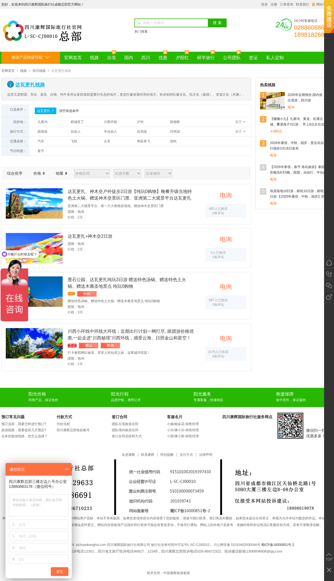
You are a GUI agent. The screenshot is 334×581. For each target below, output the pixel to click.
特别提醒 (167, 455)
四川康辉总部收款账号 (73, 430)
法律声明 (205, 455)
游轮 (173, 141)
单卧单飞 (143, 141)
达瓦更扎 (45, 111)
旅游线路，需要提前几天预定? (23, 430)
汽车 (41, 141)
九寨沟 (42, 122)
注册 (274, 4)
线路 (94, 57)
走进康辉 (128, 455)
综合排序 (14, 173)
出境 (111, 56)
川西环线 (110, 122)
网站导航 (321, 4)
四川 (145, 57)
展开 (238, 122)
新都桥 (175, 122)
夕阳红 (182, 56)
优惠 (162, 56)
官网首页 (73, 57)
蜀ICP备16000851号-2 (277, 545)
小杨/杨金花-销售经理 (183, 424)
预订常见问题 (13, 417)
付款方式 (64, 417)
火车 (107, 141)
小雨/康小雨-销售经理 (183, 436)
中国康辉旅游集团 (176, 573)
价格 (39, 173)
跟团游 (42, 132)
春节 (41, 151)
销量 (61, 173)
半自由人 (110, 132)
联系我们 (302, 4)
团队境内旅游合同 (125, 430)
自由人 (76, 132)
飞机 (74, 141)
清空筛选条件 (69, 111)
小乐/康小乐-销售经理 (183, 430)
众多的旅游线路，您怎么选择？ (24, 436)
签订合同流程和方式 (127, 436)
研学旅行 (206, 56)
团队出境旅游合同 (125, 424)
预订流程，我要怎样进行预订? (23, 424)
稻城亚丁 (77, 122)
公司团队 (232, 56)
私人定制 (275, 57)
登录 (264, 4)
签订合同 (119, 417)
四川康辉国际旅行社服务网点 (247, 417)
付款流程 (63, 424)
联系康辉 (147, 455)
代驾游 (175, 132)
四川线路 (39, 71)
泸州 (140, 122)
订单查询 (286, 4)
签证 (253, 57)
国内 (128, 57)
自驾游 (142, 132)
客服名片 (174, 417)
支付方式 (186, 455)
